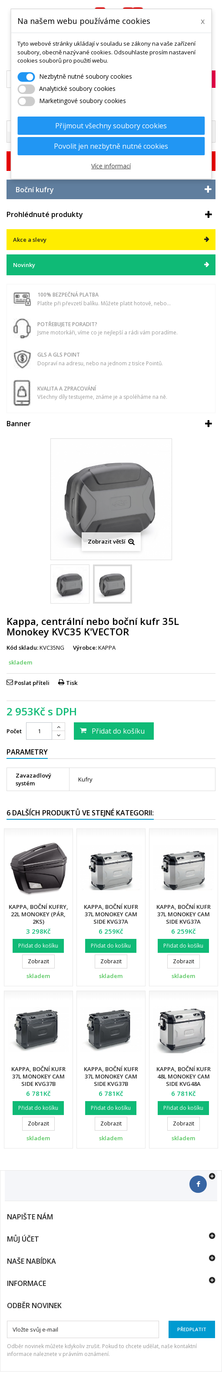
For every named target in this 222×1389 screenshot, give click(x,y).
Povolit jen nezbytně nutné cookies (111, 146)
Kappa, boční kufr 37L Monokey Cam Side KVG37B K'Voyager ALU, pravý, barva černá (111, 1083)
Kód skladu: (22, 647)
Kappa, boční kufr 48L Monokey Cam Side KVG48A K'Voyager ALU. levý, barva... (183, 1083)
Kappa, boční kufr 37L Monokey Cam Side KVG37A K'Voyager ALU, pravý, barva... (183, 921)
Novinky (24, 265)
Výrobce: (85, 647)
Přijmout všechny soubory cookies (111, 125)
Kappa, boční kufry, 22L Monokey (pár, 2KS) (38, 914)
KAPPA (107, 647)
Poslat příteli (32, 683)
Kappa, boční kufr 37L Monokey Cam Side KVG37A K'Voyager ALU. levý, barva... (110, 921)
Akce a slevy (29, 240)
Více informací (111, 166)
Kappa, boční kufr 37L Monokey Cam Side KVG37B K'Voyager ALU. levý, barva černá (38, 1083)
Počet (14, 731)
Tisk (71, 683)
